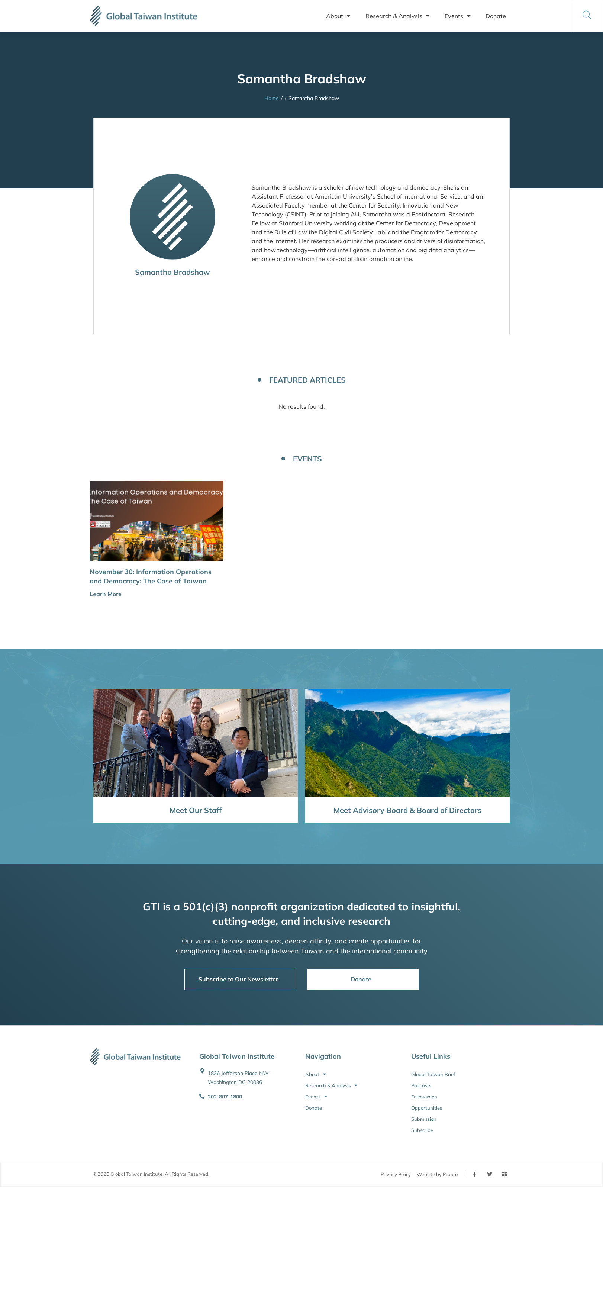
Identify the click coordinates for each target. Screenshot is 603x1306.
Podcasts (421, 1085)
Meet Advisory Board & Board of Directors (407, 810)
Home (271, 98)
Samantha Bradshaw (172, 272)
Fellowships (424, 1097)
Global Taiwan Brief (433, 1074)
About (338, 16)
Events (458, 16)
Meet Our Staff (196, 810)
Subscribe (422, 1130)
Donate (496, 16)
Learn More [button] (106, 594)
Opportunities (426, 1108)
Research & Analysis (397, 16)
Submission (423, 1119)
